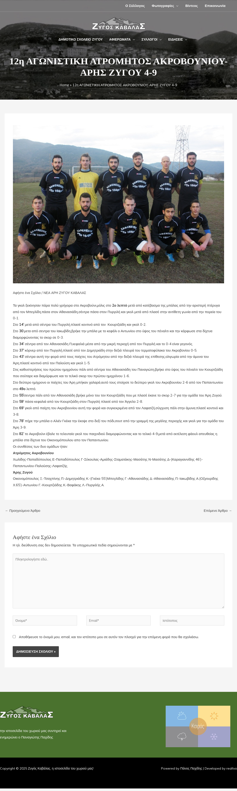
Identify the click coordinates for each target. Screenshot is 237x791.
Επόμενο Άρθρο (217, 511)
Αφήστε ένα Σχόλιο (27, 292)
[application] (176, 5)
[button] (49, 39)
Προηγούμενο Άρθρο (23, 511)
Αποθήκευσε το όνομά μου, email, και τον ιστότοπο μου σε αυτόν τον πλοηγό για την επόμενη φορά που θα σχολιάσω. (109, 639)
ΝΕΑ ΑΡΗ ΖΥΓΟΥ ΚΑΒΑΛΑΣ (67, 292)
